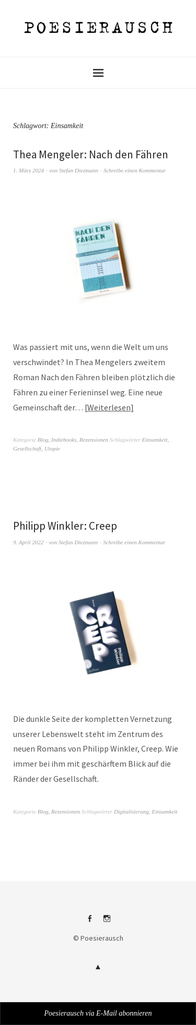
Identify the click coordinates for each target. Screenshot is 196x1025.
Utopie (52, 448)
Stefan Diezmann (78, 170)
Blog (43, 439)
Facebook (89, 922)
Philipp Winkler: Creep (65, 526)
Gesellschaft (27, 448)
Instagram (106, 922)
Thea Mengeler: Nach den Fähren (90, 154)
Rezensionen (93, 439)
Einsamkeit (155, 439)
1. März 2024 (28, 170)
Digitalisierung (131, 811)
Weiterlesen (109, 407)
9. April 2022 (28, 542)
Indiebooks (63, 439)
